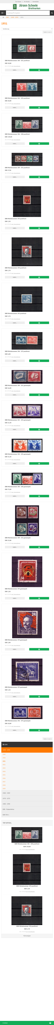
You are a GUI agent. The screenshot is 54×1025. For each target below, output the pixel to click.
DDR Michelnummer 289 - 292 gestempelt (18, 538)
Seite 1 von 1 (48, 32)
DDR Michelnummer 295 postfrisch (15, 313)
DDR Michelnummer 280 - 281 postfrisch (17, 60)
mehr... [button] (15, 70)
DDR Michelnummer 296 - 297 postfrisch (17, 351)
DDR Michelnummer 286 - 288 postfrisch (17, 134)
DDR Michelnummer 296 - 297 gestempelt (17, 721)
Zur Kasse (18, 1)
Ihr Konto (27, 1)
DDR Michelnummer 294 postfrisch (15, 268)
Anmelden (36, 1)
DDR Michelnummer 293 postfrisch (15, 219)
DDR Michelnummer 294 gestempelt (16, 640)
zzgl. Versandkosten (16, 66)
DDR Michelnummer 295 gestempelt (16, 687)
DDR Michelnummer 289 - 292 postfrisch (17, 168)
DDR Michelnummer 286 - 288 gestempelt (18, 487)
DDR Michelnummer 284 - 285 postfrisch (17, 98)
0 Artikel (5, 1023)
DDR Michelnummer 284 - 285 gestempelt (18, 454)
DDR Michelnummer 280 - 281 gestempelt (18, 385)
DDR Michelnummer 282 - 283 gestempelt (18, 420)
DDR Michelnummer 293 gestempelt (16, 589)
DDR (5, 745)
